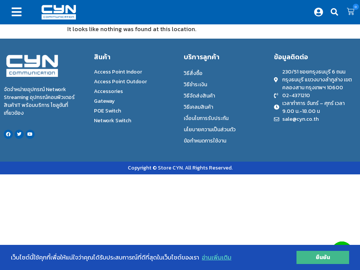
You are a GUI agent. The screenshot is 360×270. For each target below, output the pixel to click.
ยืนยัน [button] (323, 257)
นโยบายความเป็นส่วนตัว (210, 130)
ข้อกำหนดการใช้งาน (205, 141)
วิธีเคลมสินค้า (198, 107)
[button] (18, 12)
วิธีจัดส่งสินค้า (199, 96)
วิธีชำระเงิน (195, 84)
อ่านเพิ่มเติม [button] (216, 257)
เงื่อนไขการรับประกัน (206, 118)
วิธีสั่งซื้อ (193, 73)
